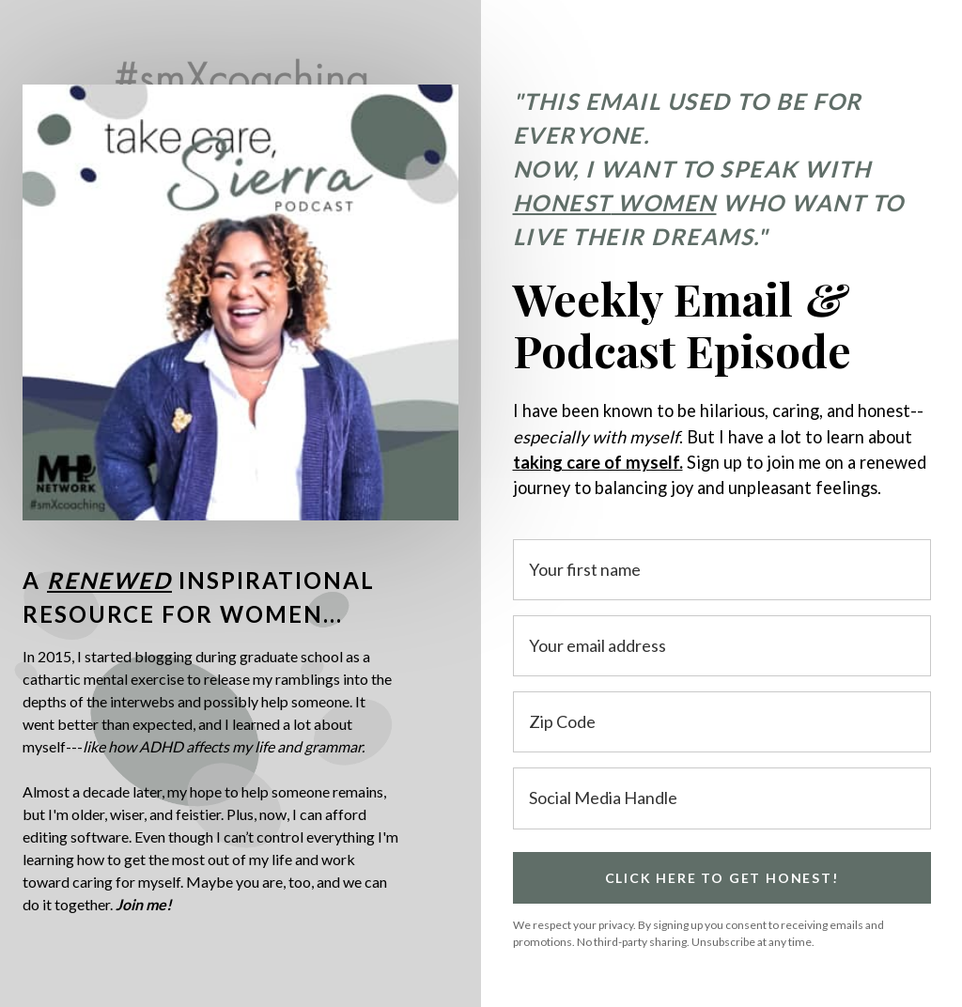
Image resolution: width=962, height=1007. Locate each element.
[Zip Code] (722, 721)
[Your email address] (722, 645)
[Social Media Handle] (722, 798)
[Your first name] (722, 569)
